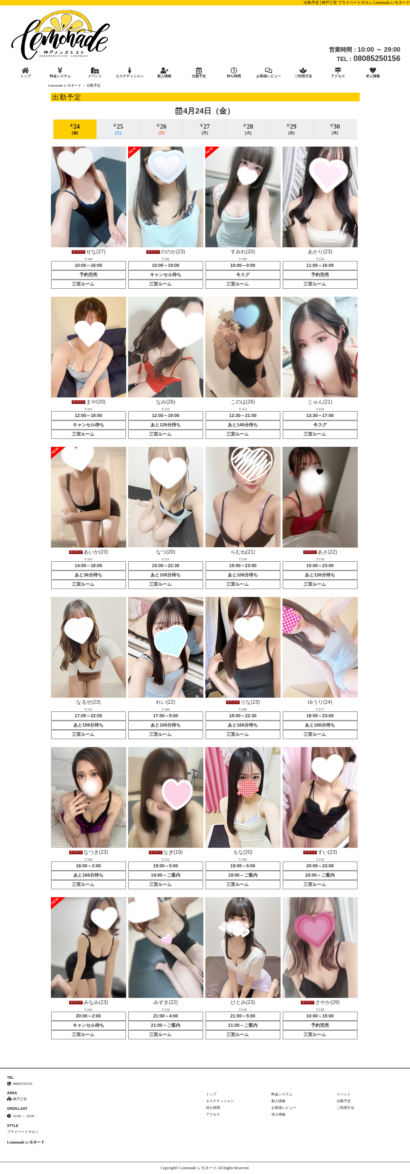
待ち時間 (233, 72)
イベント (94, 72)
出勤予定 (199, 72)
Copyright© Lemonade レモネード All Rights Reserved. (205, 1168)
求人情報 (373, 72)
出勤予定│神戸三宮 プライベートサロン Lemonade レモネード (357, 2)
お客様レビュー (268, 72)
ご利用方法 (303, 72)
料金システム (60, 72)
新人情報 (164, 72)
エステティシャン (129, 72)
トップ (25, 72)
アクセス (338, 72)
